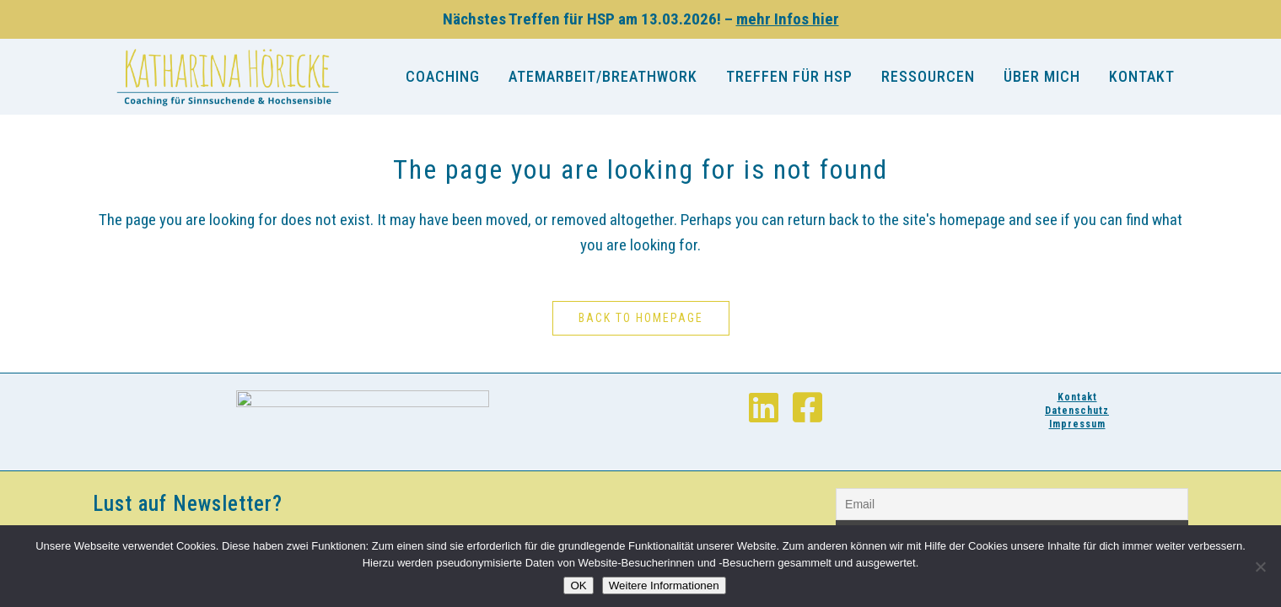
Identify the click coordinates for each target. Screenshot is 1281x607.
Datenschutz (1077, 410)
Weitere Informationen (664, 585)
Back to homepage (641, 318)
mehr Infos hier (787, 19)
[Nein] (1259, 566)
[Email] (1012, 504)
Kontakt (1077, 397)
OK (578, 585)
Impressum (1077, 424)
